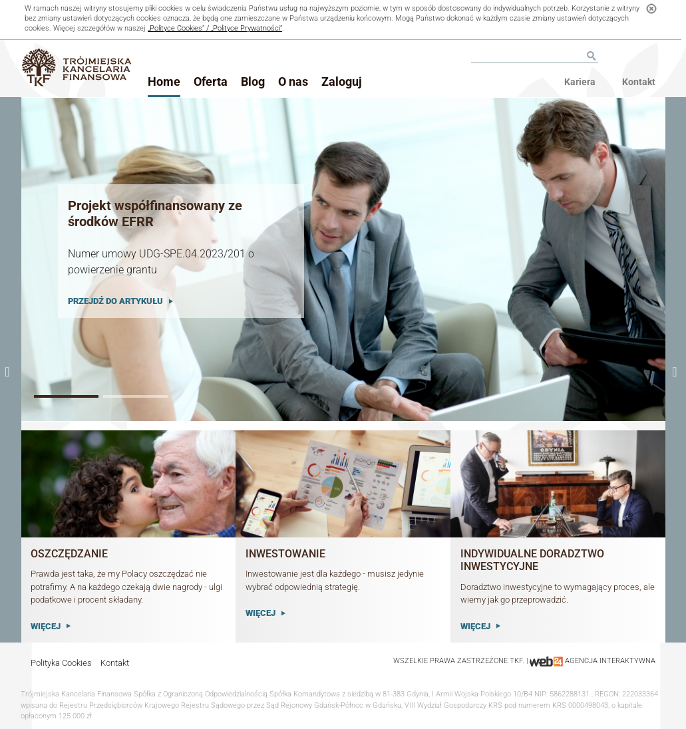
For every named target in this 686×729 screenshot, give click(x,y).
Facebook (624, 55)
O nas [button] (293, 81)
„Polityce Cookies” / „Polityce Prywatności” (215, 28)
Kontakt (114, 663)
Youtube (639, 55)
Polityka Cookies (61, 663)
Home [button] (164, 81)
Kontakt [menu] (638, 81)
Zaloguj (341, 81)
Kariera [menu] (580, 81)
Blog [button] (253, 81)
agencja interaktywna (610, 660)
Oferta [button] (211, 81)
